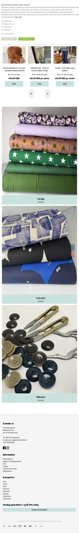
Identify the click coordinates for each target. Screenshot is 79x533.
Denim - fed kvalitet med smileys (65, 69)
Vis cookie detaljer (7, 34)
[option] (14, 66)
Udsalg (6, 494)
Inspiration (7, 499)
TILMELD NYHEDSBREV (39, 510)
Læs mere (18, 17)
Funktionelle (7, 27)
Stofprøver (7, 496)
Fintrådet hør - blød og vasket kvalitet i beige (39, 69)
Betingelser (7, 471)
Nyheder (6, 491)
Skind (5, 484)
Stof (4, 481)
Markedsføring (8, 24)
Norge (5, 466)
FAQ (4, 464)
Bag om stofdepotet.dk (12, 461)
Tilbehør (6, 489)
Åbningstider (8, 459)
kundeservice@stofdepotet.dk (15, 440)
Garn (5, 486)
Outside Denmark (10, 469)
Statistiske (7, 30)
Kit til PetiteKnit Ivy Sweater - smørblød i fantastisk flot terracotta (14, 70)
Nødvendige (7, 21)
